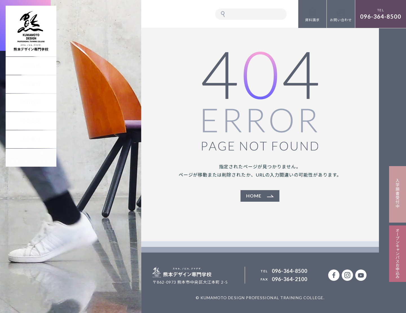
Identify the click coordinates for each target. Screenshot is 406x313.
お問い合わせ (341, 20)
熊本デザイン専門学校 (31, 31)
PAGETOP (392, 299)
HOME (253, 195)
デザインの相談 (31, 157)
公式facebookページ (333, 275)
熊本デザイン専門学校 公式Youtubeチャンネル (361, 275)
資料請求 (312, 20)
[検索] (257, 14)
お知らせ (31, 65)
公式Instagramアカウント (347, 275)
